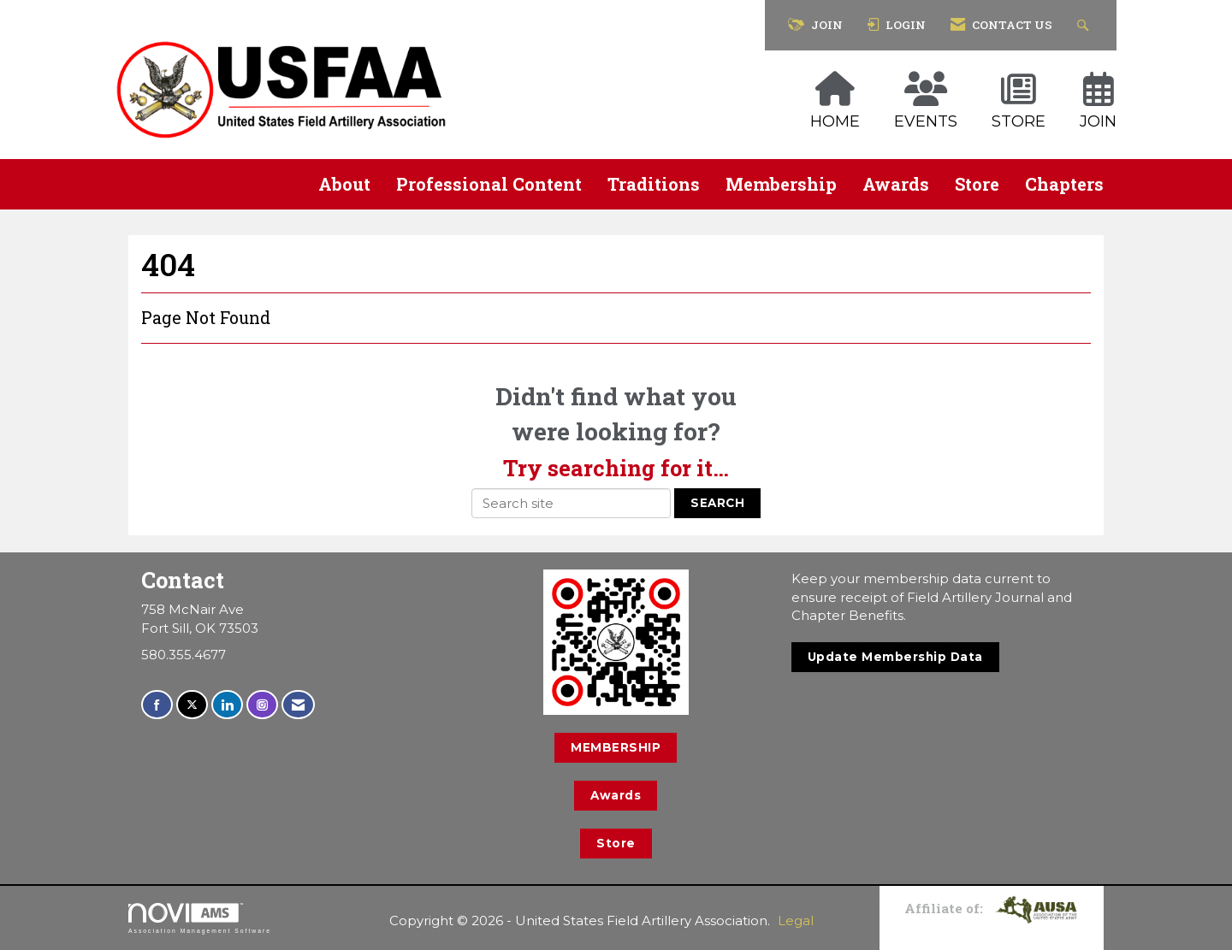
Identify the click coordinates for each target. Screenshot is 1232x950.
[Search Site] (1085, 25)
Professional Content (489, 184)
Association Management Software (199, 918)
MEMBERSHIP (615, 747)
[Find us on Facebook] (157, 705)
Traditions (653, 184)
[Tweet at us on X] (192, 705)
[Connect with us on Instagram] (262, 705)
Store (977, 184)
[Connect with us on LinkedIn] (227, 705)
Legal (796, 920)
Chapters (1064, 184)
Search (717, 503)
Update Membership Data (895, 657)
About (344, 184)
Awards (895, 184)
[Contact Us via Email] (298, 705)
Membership (781, 184)
